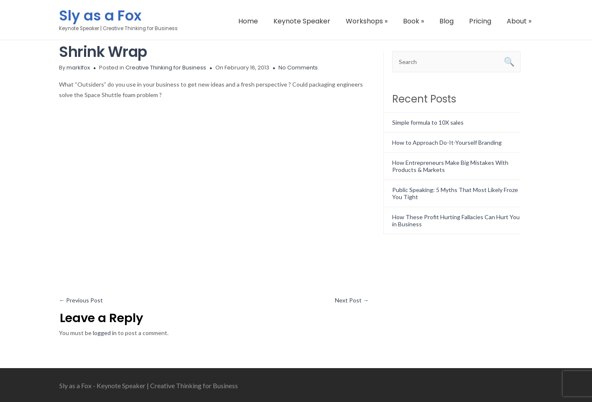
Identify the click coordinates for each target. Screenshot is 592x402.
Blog (446, 21)
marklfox (78, 68)
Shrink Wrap (103, 51)
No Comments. (298, 68)
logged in (105, 332)
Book (413, 21)
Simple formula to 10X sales (428, 122)
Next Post (352, 300)
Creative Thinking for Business (165, 68)
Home (248, 21)
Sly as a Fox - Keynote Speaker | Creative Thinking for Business (148, 385)
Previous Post (81, 300)
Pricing (480, 21)
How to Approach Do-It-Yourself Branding (447, 142)
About (519, 21)
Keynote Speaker (301, 21)
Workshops (367, 21)
